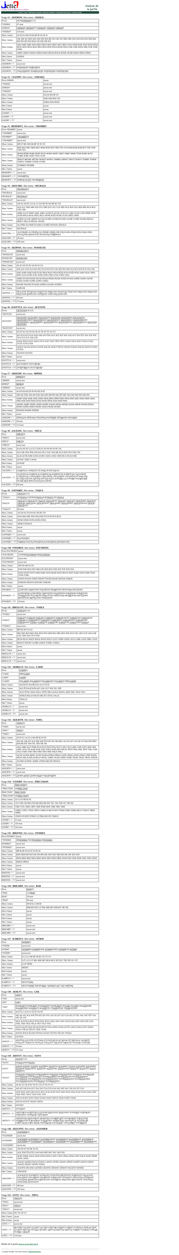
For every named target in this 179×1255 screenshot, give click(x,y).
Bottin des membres (49, 12)
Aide (25, 12)
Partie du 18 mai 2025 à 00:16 (28, 1244)
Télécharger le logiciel (35, 12)
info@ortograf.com (34, 1251)
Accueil (20, 12)
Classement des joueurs (63, 12)
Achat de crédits (77, 12)
